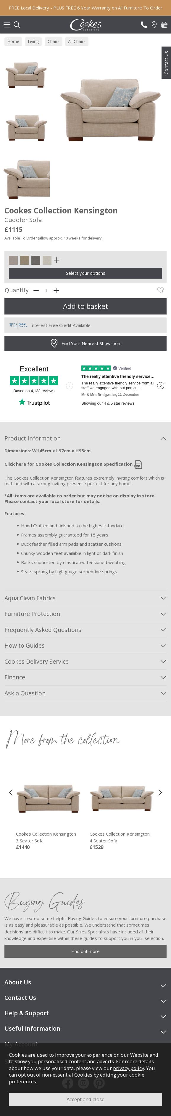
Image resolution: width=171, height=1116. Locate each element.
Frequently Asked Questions (42, 630)
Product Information (32, 438)
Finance (14, 677)
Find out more (85, 951)
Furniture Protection (32, 614)
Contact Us (166, 62)
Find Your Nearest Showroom (86, 343)
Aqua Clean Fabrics (30, 598)
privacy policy (128, 1068)
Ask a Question (25, 693)
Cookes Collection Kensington (48, 837)
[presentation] (10, 792)
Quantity (17, 290)
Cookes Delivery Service (36, 661)
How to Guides (24, 645)
